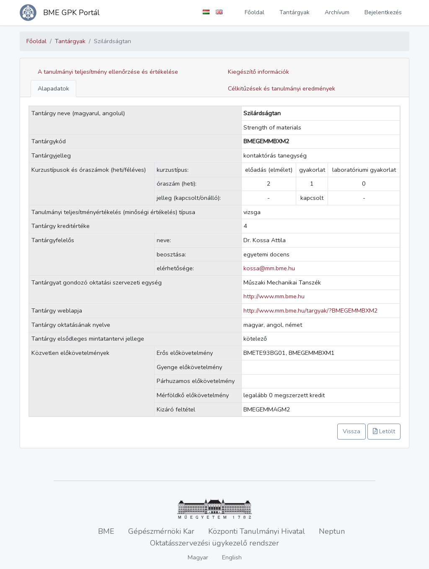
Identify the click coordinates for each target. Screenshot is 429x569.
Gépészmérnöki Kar (161, 531)
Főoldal (254, 12)
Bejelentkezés (383, 12)
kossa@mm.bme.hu (269, 268)
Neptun (332, 531)
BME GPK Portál (71, 13)
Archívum (337, 12)
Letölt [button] (384, 431)
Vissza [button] (351, 431)
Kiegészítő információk (258, 71)
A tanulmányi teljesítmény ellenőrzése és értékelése (108, 71)
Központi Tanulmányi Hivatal (256, 531)
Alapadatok (53, 88)
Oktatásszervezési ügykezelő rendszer (214, 543)
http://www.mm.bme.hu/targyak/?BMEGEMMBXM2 (310, 310)
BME (106, 531)
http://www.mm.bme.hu (274, 296)
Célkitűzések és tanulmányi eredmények (281, 88)
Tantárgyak (294, 12)
